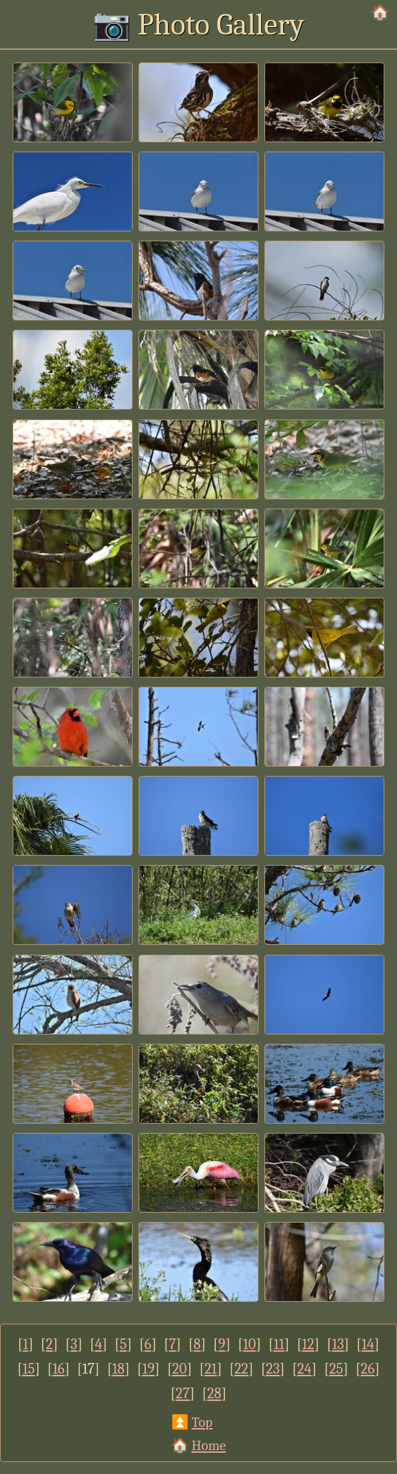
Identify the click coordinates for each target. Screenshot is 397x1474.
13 (338, 1344)
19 (149, 1369)
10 (249, 1344)
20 (180, 1369)
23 (273, 1369)
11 (279, 1344)
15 (29, 1369)
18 (118, 1369)
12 (308, 1344)
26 (368, 1369)
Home (209, 1445)
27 (183, 1393)
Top (202, 1422)
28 (214, 1393)
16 (59, 1369)
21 (210, 1369)
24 (304, 1369)
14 (368, 1344)
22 (241, 1369)
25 (336, 1369)
